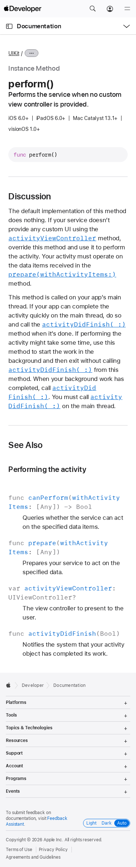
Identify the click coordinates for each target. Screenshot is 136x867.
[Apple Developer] (22, 8)
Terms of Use (19, 849)
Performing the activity (47, 469)
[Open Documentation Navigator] (9, 26)
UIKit (13, 53)
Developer (33, 685)
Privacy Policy (53, 849)
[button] (92, 8)
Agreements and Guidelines (33, 857)
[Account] (110, 8)
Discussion (29, 196)
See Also (25, 445)
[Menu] (127, 8)
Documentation (39, 26)
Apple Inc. (53, 839)
